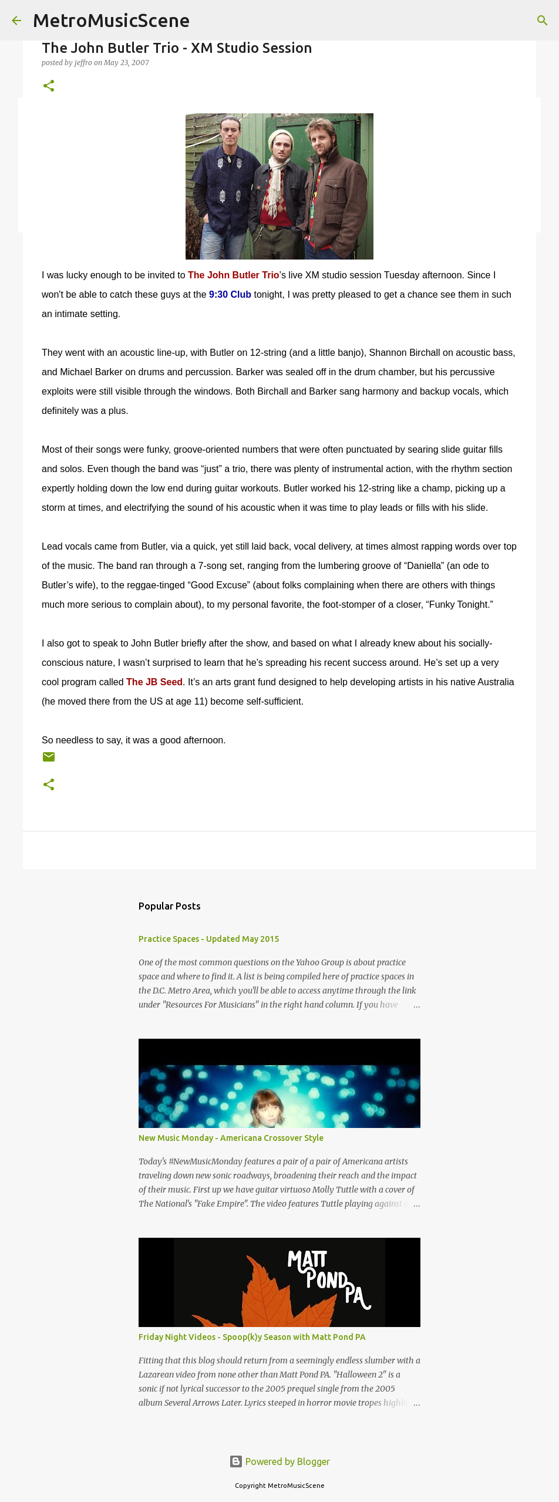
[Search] (543, 20)
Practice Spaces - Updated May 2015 (209, 939)
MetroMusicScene (111, 20)
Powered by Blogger (279, 1461)
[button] (49, 87)
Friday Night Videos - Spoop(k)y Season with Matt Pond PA (252, 1337)
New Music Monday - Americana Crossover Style (231, 1138)
